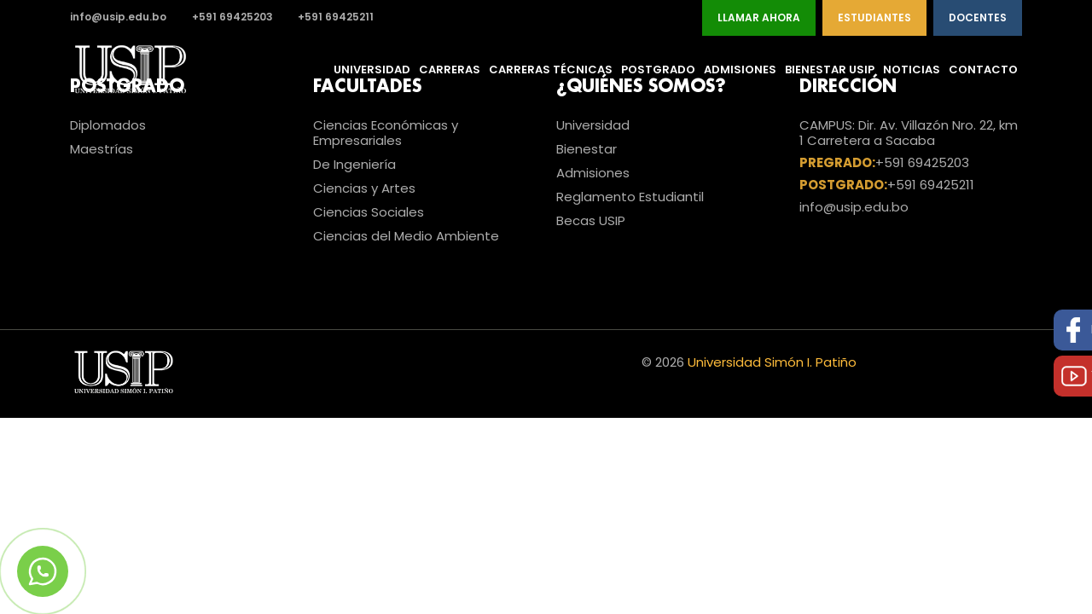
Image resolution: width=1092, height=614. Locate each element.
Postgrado (658, 69)
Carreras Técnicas (551, 69)
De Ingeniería (354, 164)
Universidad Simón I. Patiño (772, 362)
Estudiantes (874, 17)
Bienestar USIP (829, 69)
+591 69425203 (232, 17)
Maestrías (101, 149)
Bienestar (586, 149)
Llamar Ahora (758, 17)
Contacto (983, 69)
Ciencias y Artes (364, 188)
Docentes (978, 17)
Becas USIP (590, 220)
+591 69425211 (336, 17)
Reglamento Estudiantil (630, 197)
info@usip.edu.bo (118, 17)
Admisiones (740, 69)
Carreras (449, 69)
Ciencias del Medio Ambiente (406, 236)
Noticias (911, 69)
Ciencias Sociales (368, 212)
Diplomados (108, 125)
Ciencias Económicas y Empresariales (385, 132)
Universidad (372, 69)
